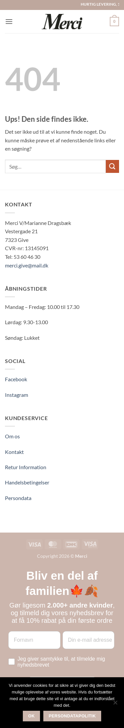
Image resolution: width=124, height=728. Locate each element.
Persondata (18, 498)
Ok (31, 716)
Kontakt (14, 452)
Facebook (16, 379)
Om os (12, 436)
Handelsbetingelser (27, 482)
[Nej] (115, 704)
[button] (9, 21)
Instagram (16, 395)
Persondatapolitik (72, 716)
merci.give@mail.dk (26, 265)
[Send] (112, 166)
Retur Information (25, 467)
